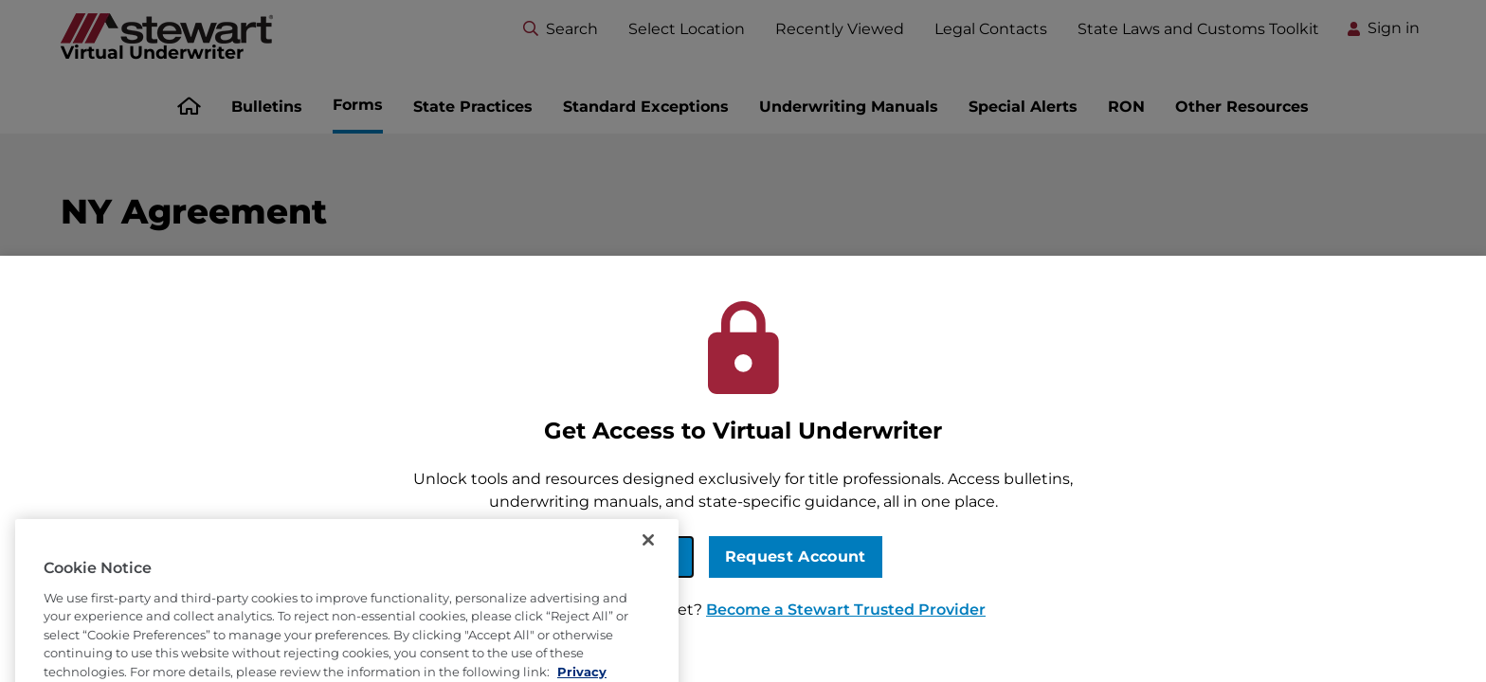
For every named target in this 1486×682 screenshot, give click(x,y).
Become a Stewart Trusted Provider (846, 610)
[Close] (648, 561)
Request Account (795, 556)
